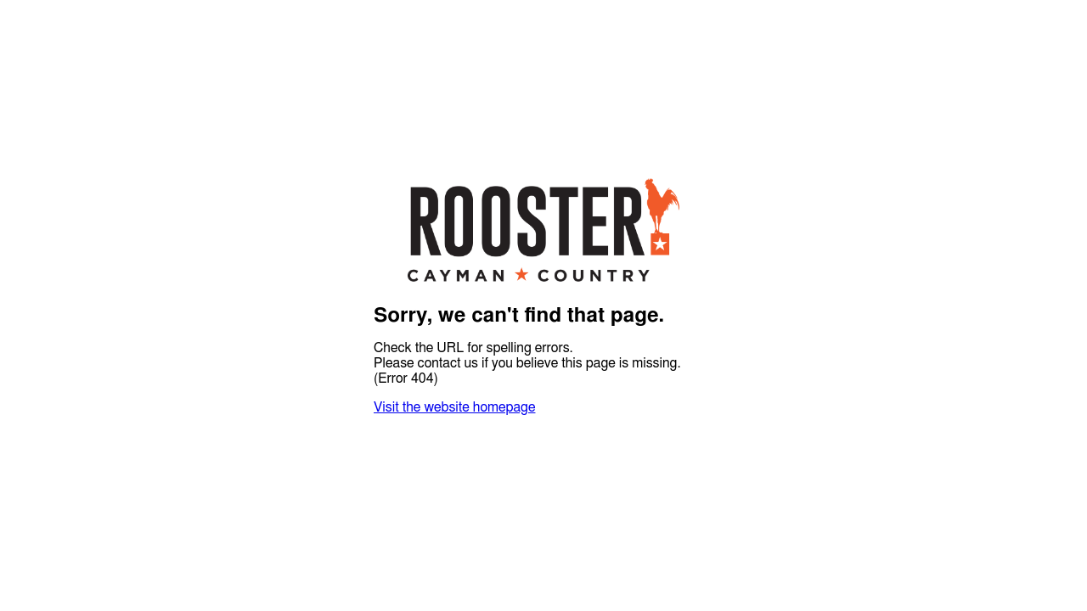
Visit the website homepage (454, 407)
